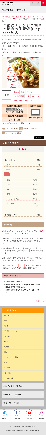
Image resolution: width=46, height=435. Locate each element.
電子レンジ (31, 17)
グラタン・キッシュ (11, 331)
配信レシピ (29, 100)
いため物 (7, 336)
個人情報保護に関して (29, 426)
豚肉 (23, 92)
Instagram (42, 414)
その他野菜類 (19, 96)
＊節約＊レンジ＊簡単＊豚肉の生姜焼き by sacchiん (22, 28)
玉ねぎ (29, 92)
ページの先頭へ (37, 301)
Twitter (4, 414)
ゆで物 (6, 362)
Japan (37, 3)
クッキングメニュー (11, 310)
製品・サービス (20, 17)
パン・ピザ (7, 373)
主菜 (28, 96)
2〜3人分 (23, 149)
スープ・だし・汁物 (11, 357)
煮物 (5, 352)
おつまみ (35, 96)
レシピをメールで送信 (13, 133)
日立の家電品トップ (8, 17)
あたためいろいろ (10, 315)
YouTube (29, 414)
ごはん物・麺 (8, 378)
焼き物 (16, 92)
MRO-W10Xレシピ (14, 19)
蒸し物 (6, 341)
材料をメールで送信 (30, 128)
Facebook (17, 414)
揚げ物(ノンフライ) (10, 347)
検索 (32, 3)
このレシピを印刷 (12, 128)
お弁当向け (18, 100)
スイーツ (7, 368)
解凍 (5, 320)
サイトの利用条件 (15, 426)
